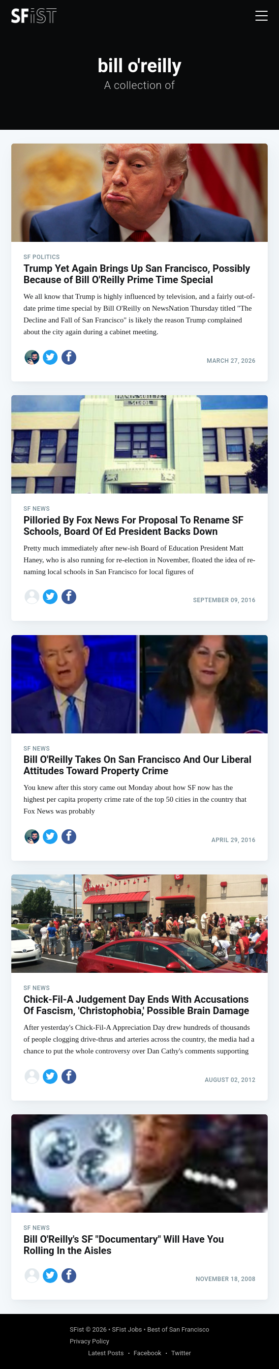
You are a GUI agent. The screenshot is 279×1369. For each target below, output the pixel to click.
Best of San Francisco (178, 1329)
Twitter (181, 1353)
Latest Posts (106, 1353)
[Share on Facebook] (69, 357)
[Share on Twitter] (50, 357)
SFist (77, 1329)
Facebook (147, 1353)
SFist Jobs (127, 1329)
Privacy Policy (89, 1341)
